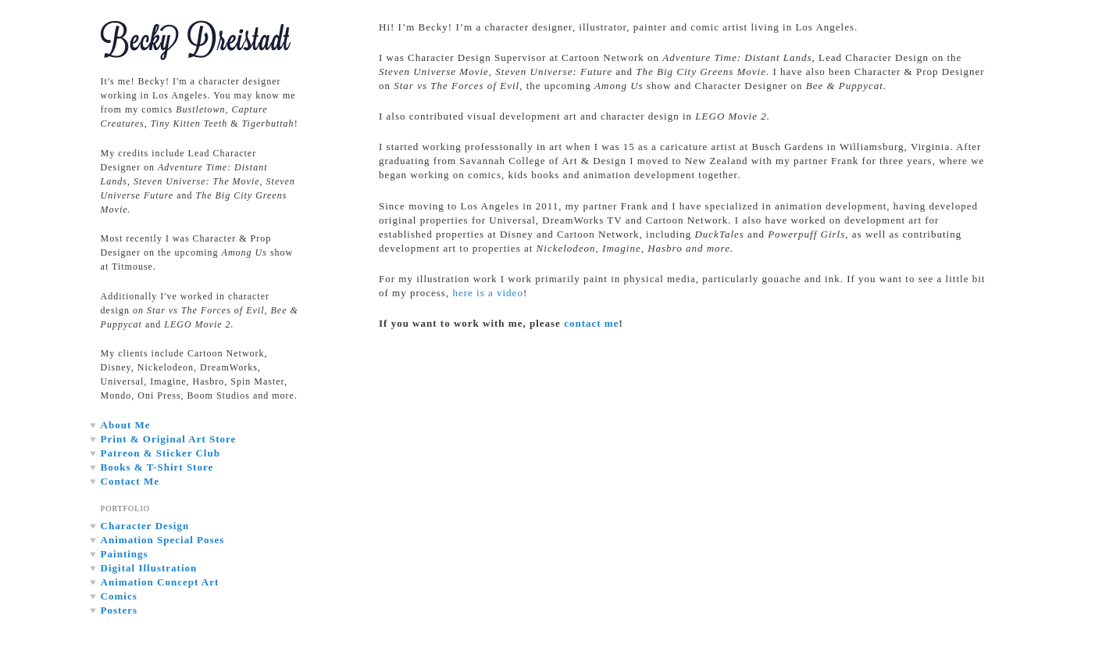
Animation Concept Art (160, 582)
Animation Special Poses (163, 540)
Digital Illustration (149, 568)
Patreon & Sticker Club (160, 453)
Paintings (124, 554)
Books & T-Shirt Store (157, 467)
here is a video (487, 293)
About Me (126, 425)
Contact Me (130, 481)
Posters (119, 610)
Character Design (145, 526)
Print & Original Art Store (169, 439)
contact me (591, 323)
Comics (119, 596)
